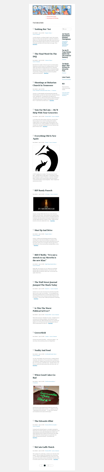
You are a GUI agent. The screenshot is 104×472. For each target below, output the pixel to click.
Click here (64, 59)
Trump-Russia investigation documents (65, 42)
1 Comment (53, 90)
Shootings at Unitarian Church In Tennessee (44, 84)
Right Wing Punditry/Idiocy (50, 264)
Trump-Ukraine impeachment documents (65, 45)
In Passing (47, 194)
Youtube (47, 336)
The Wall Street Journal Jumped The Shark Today (45, 283)
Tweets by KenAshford (66, 79)
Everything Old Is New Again (44, 137)
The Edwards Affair (44, 421)
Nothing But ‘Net (43, 29)
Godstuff (37, 90)
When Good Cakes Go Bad (44, 376)
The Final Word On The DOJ (45, 55)
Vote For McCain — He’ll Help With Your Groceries (45, 111)
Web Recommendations (50, 381)
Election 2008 (48, 314)
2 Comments (35, 382)
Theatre (46, 142)
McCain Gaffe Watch (44, 447)
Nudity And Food (43, 350)
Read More (35, 44)
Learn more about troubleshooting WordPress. (65, 94)
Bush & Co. (47, 288)
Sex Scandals (53, 424)
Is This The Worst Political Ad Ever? (42, 309)
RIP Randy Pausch (43, 190)
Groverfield (40, 332)
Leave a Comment (36, 34)
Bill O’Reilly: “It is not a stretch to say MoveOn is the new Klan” (45, 258)
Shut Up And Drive (43, 230)
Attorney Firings (48, 60)
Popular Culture (48, 33)
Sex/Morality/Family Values (44, 90)
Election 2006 (48, 116)
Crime (34, 90)
